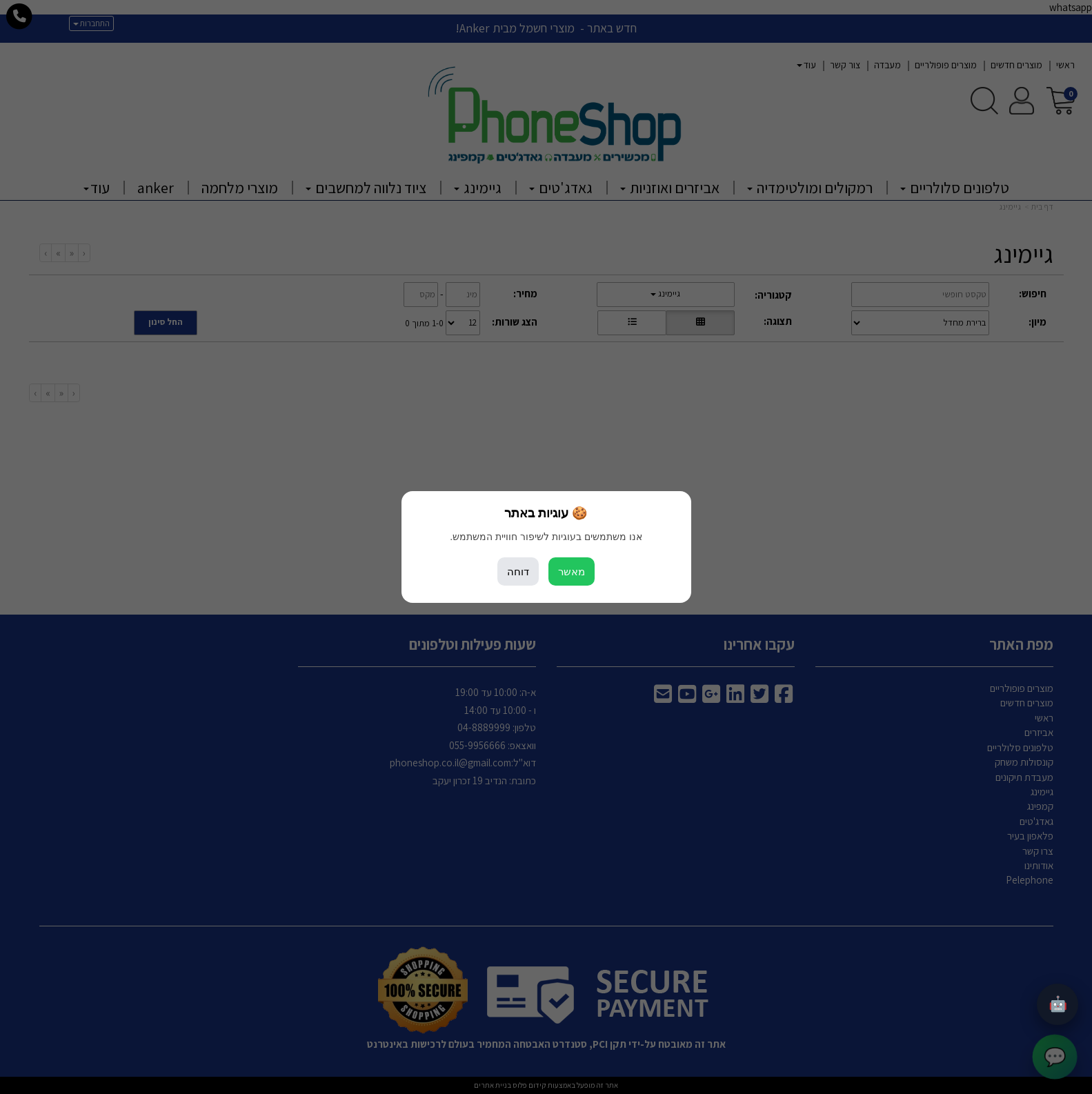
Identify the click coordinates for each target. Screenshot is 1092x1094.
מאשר (571, 571)
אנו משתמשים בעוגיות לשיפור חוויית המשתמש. (546, 536)
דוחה (518, 571)
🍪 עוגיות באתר (545, 513)
